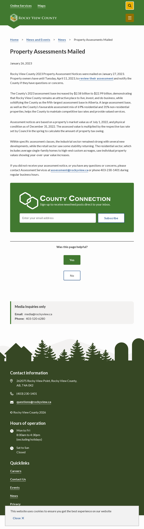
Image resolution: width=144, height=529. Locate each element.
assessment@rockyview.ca (69, 170)
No (72, 275)
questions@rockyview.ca (33, 402)
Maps (42, 5)
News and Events (38, 39)
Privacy (15, 504)
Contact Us (18, 479)
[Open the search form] (130, 6)
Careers (15, 471)
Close (17, 518)
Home (14, 39)
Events (15, 487)
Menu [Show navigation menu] (130, 18)
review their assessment (96, 78)
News (62, 39)
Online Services (21, 5)
